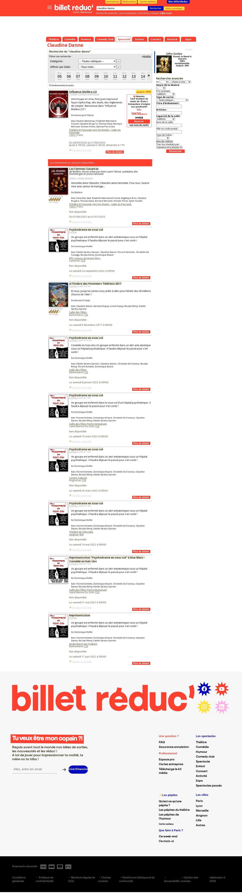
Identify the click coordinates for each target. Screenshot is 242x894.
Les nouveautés (127, 13)
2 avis (55, 202)
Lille (198, 820)
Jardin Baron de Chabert (83, 644)
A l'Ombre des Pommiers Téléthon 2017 (95, 283)
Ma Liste (166, 13)
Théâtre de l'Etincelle (81, 532)
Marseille (202, 811)
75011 (73, 135)
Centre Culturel (78, 478)
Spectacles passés (209, 785)
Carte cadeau (148, 1)
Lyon (199, 806)
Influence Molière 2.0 (83, 91)
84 (81, 534)
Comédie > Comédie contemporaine (84, 94)
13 (83, 260)
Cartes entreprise (171, 764)
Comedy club (205, 756)
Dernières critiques (149, 13)
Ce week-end (168, 836)
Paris (199, 801)
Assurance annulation (174, 747)
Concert (201, 771)
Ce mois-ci (166, 841)
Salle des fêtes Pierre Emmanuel (88, 423)
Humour (201, 752)
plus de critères (164, 141)
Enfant (200, 766)
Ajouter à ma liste (82, 150)
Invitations (112, 1)
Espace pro (167, 759)
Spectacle (203, 761)
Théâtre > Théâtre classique (81, 178)
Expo (199, 781)
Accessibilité (171, 881)
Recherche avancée (106, 13)
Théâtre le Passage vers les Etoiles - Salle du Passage (95, 131)
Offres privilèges (174, 8)
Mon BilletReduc (178, 1)
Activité (201, 776)
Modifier (147, 56)
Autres (200, 825)
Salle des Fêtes (78, 312)
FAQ (162, 742)
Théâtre (201, 742)
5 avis (55, 314)
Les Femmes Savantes (84, 169)
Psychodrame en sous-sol (86, 229)
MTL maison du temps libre (85, 258)
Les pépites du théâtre (174, 810)
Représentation (79, 615)
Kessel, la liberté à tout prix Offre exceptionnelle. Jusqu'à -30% (182, 61)
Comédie (73, 232)
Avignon (74, 534)
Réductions (129, 1)
